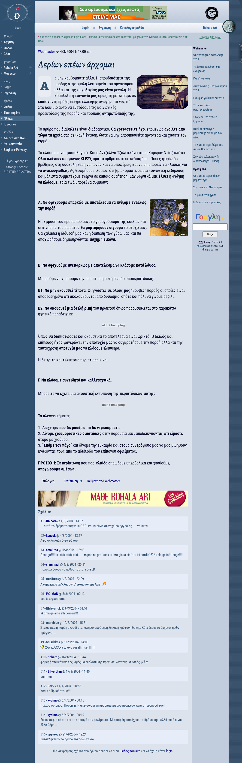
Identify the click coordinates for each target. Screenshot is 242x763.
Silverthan (55, 671)
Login (7, 87)
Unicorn (51, 521)
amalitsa (52, 550)
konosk (51, 536)
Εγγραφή (10, 93)
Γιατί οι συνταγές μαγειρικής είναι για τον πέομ (207, 133)
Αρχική (9, 42)
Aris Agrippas (203, 245)
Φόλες (8, 107)
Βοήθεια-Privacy (15, 150)
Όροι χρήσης (15, 161)
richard (52, 657)
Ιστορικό (10, 124)
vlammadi (52, 564)
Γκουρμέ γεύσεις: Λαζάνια (208, 98)
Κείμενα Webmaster (103, 481)
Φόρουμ (9, 48)
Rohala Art (11, 68)
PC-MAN (52, 594)
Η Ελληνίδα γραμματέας (207, 202)
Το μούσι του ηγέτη (204, 195)
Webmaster (46, 51)
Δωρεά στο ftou (14, 138)
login (169, 751)
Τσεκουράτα (12, 113)
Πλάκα (8, 118)
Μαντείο (9, 73)
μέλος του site (130, 751)
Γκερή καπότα (201, 78)
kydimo (52, 700)
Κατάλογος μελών (132, 28)
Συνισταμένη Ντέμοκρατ (207, 187)
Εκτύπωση (71, 481)
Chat (7, 54)
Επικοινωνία (13, 144)
